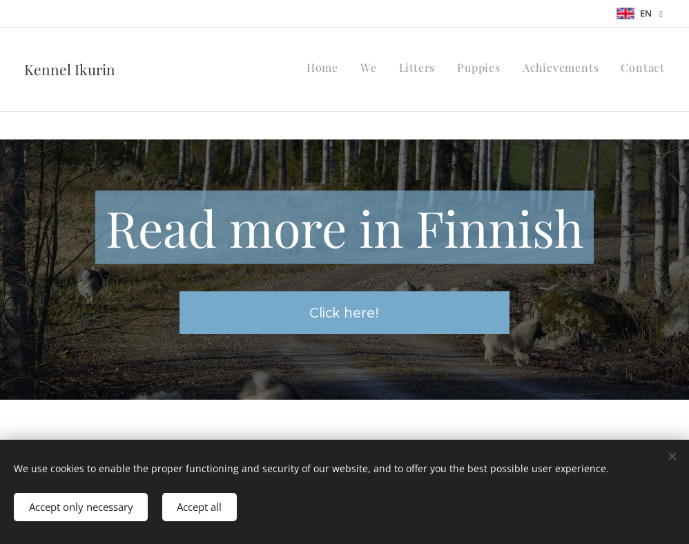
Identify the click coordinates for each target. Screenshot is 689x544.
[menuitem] (558, 69)
